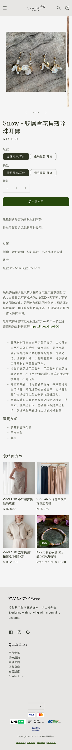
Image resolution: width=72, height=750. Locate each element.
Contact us (16, 676)
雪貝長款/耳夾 (43, 172)
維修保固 (14, 662)
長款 (6, 165)
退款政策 (41, 743)
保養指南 (14, 666)
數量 (5, 180)
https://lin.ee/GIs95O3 (45, 326)
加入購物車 (36, 201)
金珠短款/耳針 (16, 156)
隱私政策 (31, 743)
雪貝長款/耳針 (16, 172)
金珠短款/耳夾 (43, 156)
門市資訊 (14, 652)
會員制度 (14, 671)
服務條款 (20, 743)
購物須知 (14, 657)
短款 (6, 149)
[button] (5, 8)
